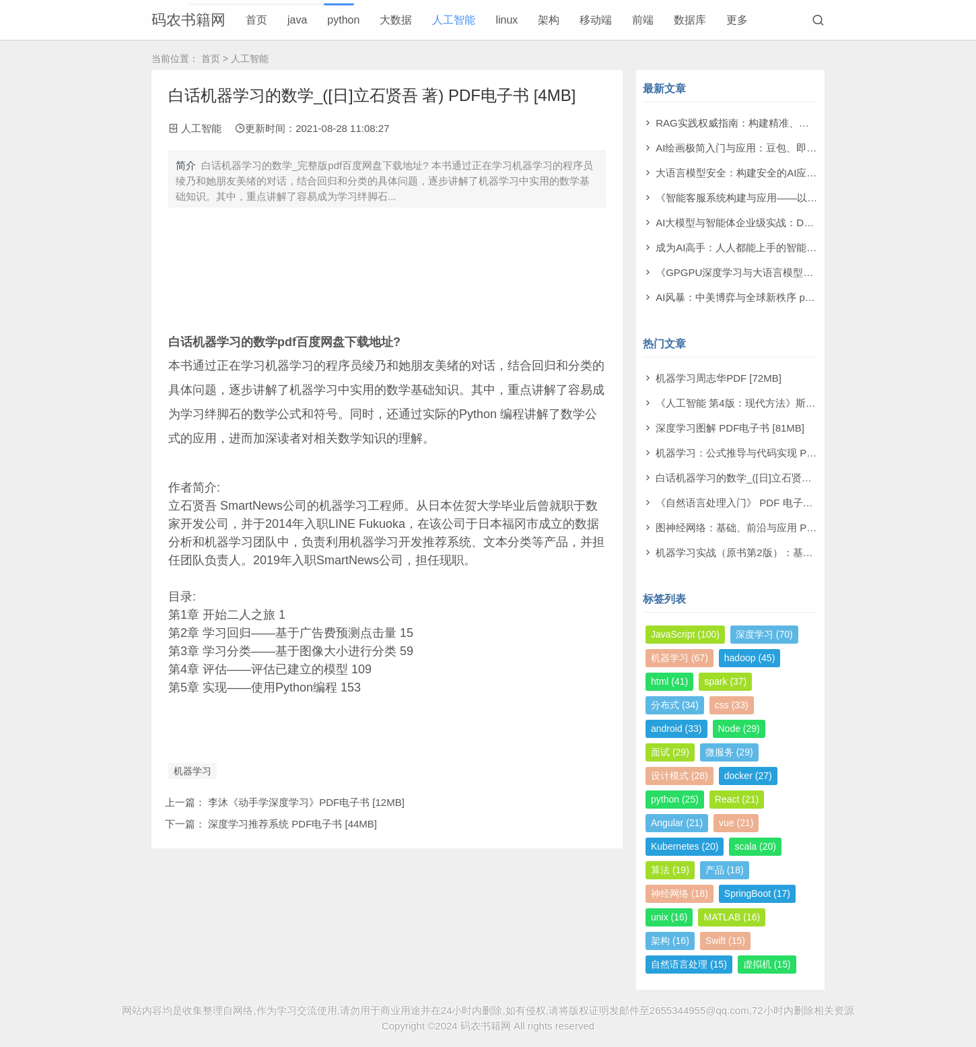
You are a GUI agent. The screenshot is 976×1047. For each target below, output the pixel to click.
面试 (670, 752)
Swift (725, 940)
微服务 (729, 752)
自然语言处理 (689, 964)
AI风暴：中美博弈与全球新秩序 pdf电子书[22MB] (766, 297)
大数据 (396, 20)
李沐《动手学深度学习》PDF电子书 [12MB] (306, 802)
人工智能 (453, 20)
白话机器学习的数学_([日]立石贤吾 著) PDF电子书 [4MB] (783, 477)
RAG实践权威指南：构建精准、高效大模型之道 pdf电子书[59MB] (802, 123)
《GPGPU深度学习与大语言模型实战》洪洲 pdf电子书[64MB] (794, 272)
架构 (548, 20)
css (731, 705)
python (343, 20)
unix (669, 917)
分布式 (675, 705)
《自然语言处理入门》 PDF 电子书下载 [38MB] (762, 502)
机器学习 (192, 771)
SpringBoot (757, 893)
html (669, 681)
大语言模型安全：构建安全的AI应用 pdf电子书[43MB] (776, 172)
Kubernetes (684, 846)
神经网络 (679, 893)
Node (739, 728)
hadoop (749, 657)
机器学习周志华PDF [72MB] (718, 378)
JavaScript (685, 634)
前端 (643, 20)
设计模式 (679, 775)
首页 (256, 20)
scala (754, 846)
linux (506, 20)
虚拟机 (767, 964)
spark (725, 681)
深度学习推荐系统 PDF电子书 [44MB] (292, 824)
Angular (677, 822)
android (676, 728)
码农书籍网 (188, 19)
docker (748, 775)
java (297, 20)
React (737, 799)
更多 (737, 20)
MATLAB (731, 917)
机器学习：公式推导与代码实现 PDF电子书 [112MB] (773, 453)
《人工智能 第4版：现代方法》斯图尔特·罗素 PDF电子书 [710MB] (804, 403)
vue (736, 822)
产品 (724, 870)
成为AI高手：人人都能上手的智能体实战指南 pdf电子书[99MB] (796, 247)
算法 (670, 870)
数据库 (690, 20)
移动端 (596, 20)
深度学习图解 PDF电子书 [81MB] (730, 428)
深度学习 (764, 634)
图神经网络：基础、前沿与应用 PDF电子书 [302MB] (773, 527)
